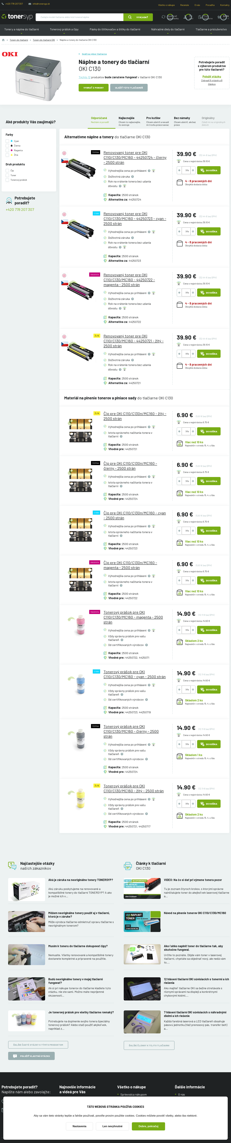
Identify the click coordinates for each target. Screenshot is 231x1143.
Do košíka (208, 170)
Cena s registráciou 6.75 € (196, 422)
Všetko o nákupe (166, 5)
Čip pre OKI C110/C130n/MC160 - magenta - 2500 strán (130, 565)
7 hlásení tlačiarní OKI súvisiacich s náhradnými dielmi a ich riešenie (195, 1014)
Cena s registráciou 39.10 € (196, 161)
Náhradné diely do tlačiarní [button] (168, 31)
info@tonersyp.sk (41, 3)
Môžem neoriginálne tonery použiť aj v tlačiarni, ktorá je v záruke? (79, 914)
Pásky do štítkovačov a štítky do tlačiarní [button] (115, 31)
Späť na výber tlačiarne (94, 54)
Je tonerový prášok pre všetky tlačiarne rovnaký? (81, 1012)
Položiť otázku (212, 76)
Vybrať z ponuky (94, 87)
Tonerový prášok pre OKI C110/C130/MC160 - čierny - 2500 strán (131, 731)
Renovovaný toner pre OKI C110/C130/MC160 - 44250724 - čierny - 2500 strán (135, 157)
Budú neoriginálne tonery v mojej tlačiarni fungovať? (75, 981)
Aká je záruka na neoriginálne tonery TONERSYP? (80, 880)
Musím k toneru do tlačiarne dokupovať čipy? (78, 946)
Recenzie (184, 5)
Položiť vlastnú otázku (31, 1056)
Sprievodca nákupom (133, 1094)
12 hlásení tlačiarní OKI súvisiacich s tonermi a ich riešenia (196, 981)
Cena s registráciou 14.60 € (196, 621)
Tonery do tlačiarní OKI (44, 39)
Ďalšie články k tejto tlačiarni (149, 1045)
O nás (197, 5)
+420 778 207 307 (14, 3)
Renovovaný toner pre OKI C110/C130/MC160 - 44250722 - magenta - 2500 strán (129, 279)
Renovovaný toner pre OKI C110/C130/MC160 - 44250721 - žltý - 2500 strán (134, 340)
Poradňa (210, 5)
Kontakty (224, 5)
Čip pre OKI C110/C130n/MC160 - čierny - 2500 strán (130, 465)
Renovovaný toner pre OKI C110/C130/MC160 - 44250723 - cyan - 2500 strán (135, 218)
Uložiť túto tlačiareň (129, 87)
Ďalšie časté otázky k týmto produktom (38, 1044)
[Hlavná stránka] (17, 17)
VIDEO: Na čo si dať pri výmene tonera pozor (193, 880)
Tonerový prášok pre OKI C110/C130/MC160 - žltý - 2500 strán (134, 788)
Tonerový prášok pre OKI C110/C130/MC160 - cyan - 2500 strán (135, 674)
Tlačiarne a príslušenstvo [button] (211, 31)
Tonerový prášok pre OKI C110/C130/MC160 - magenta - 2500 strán (133, 617)
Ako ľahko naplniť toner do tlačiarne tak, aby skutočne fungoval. (193, 948)
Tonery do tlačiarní (19, 39)
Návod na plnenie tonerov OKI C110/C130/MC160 (195, 913)
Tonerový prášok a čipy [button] (64, 31)
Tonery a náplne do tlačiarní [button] (21, 31)
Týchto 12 (85, 77)
